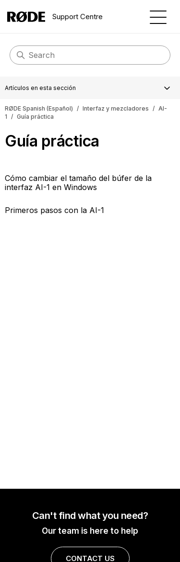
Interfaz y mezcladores (116, 108)
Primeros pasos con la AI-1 (54, 210)
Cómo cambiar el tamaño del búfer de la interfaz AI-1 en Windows (78, 182)
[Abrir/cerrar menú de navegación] (158, 16)
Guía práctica (35, 116)
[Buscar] (90, 55)
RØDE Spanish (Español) (39, 108)
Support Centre (55, 16)
